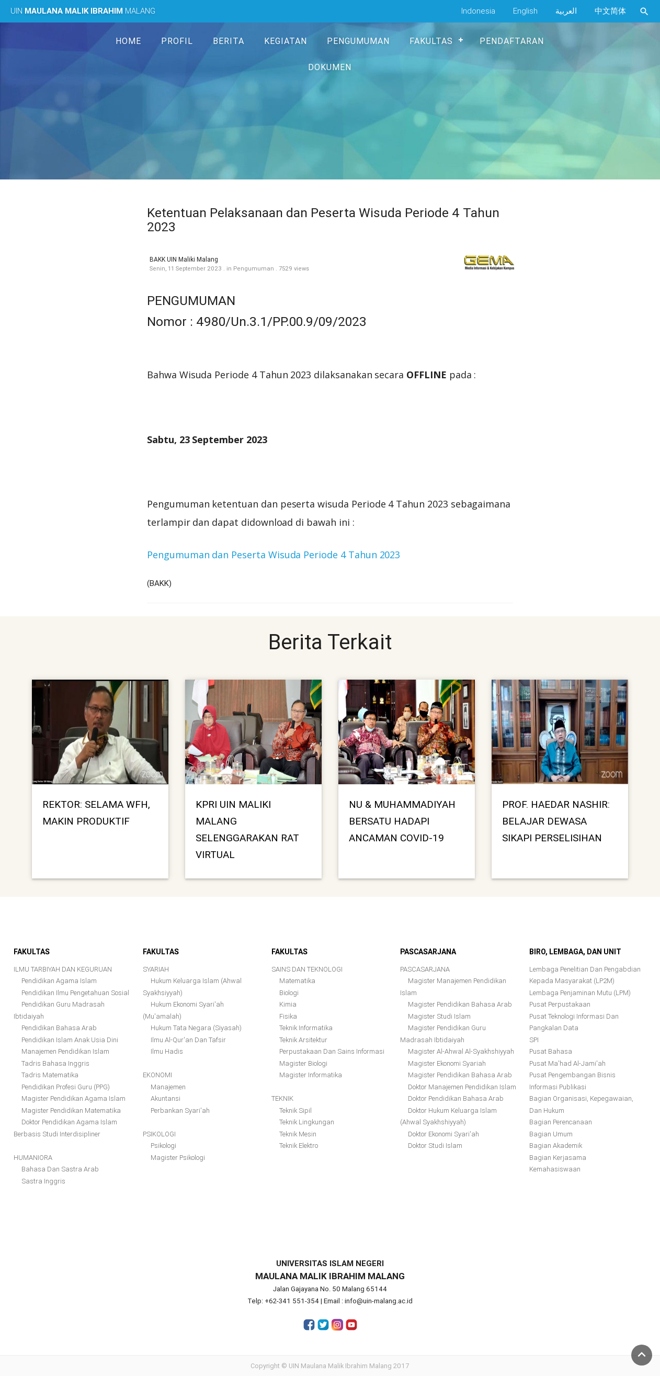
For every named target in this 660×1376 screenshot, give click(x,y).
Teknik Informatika (306, 1027)
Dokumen (329, 67)
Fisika (288, 1016)
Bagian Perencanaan (560, 1122)
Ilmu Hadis (167, 1051)
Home (128, 41)
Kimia (288, 1004)
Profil (177, 41)
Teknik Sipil (295, 1110)
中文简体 (610, 11)
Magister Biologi (303, 1063)
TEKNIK (282, 1098)
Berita (228, 41)
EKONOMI (157, 1074)
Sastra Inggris (43, 1181)
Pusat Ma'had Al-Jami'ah (567, 1063)
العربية (566, 11)
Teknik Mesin (297, 1134)
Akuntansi (165, 1098)
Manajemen (168, 1086)
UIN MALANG (82, 11)
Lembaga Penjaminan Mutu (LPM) (580, 992)
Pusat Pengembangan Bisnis (572, 1074)
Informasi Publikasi (557, 1086)
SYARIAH (156, 969)
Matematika (297, 980)
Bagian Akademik (555, 1145)
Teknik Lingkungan (306, 1122)
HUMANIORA (33, 1157)
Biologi (289, 992)
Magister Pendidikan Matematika (71, 1110)
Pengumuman (358, 41)
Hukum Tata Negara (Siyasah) (196, 1027)
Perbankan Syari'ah (180, 1110)
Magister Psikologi (178, 1157)
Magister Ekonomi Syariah (447, 1063)
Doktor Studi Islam (435, 1145)
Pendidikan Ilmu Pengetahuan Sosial (75, 992)
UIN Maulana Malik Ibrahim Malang (340, 1365)
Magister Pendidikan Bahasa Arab (460, 1004)
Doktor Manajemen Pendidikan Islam (462, 1086)
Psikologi (163, 1145)
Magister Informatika (310, 1074)
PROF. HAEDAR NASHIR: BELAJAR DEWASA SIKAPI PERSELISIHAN (556, 821)
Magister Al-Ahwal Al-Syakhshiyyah (461, 1051)
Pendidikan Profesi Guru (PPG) (65, 1086)
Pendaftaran (512, 41)
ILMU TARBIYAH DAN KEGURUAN (63, 969)
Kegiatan (285, 41)
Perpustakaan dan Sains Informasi (331, 1051)
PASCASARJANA (425, 969)
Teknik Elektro (298, 1145)
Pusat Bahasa (550, 1051)
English (525, 11)
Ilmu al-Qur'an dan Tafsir (188, 1039)
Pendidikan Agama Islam (59, 980)
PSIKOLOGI (159, 1134)
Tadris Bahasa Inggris (55, 1063)
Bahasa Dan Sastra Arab (60, 1169)
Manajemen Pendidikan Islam (65, 1051)
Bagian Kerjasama (557, 1157)
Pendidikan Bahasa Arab (59, 1027)
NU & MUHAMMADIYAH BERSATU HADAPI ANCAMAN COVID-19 (402, 821)
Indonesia (478, 11)
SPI (534, 1039)
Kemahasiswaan (555, 1169)
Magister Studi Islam (439, 1016)
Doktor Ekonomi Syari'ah (443, 1134)
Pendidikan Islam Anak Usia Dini (69, 1039)
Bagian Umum (551, 1134)
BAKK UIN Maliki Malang (184, 259)
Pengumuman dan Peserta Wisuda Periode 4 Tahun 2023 (273, 554)
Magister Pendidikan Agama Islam (73, 1098)
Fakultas (431, 41)
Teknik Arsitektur (303, 1039)
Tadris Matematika (49, 1074)
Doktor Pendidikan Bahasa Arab (456, 1098)
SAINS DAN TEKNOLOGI (307, 969)
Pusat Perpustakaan (559, 1004)
